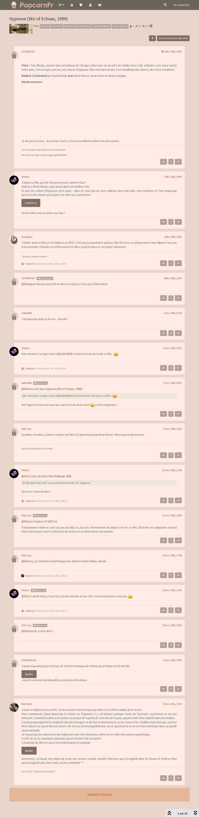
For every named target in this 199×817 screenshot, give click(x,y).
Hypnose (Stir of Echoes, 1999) (63, 389)
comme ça (31, 203)
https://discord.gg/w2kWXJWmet (50, 155)
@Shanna (40, 383)
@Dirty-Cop (28, 476)
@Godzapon (44, 278)
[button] (61, 5)
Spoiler (29, 674)
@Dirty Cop (38, 590)
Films (36, 26)
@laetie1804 (64, 354)
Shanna (25, 176)
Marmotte (26, 704)
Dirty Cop (26, 429)
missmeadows (28, 660)
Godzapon (27, 237)
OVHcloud (106, 794)
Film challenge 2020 (59, 476)
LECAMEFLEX (28, 51)
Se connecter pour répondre (173, 38)
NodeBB (92, 794)
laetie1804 (26, 313)
